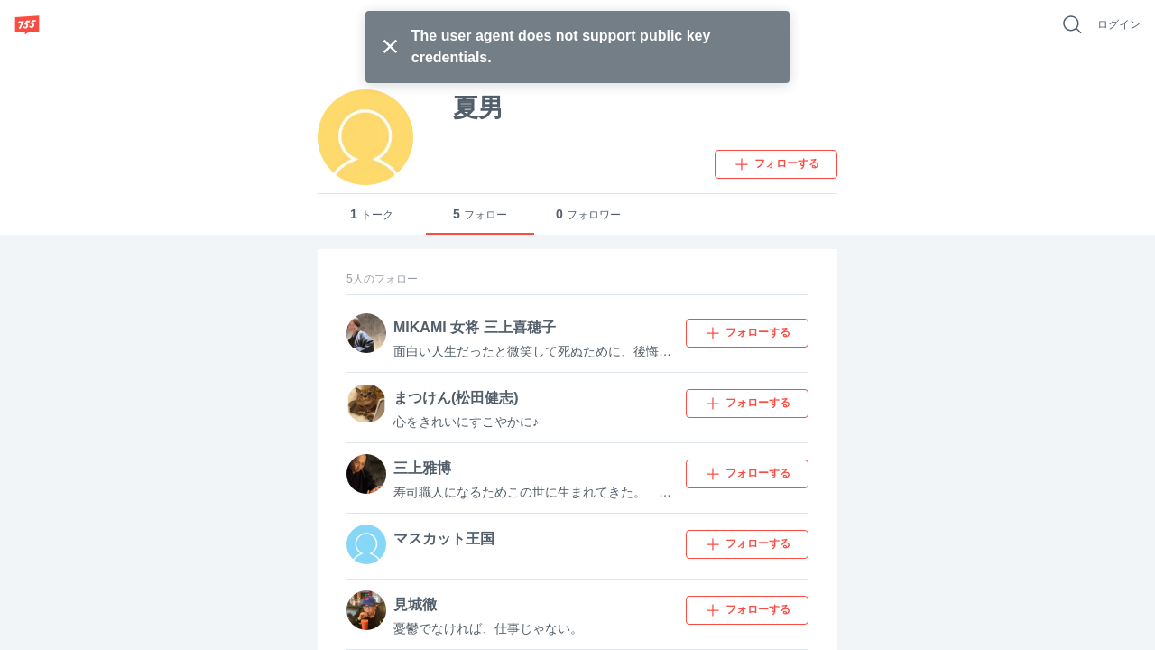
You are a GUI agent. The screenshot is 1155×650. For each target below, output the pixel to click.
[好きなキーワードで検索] (1072, 24)
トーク (371, 214)
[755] (27, 24)
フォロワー (588, 214)
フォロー (480, 214)
